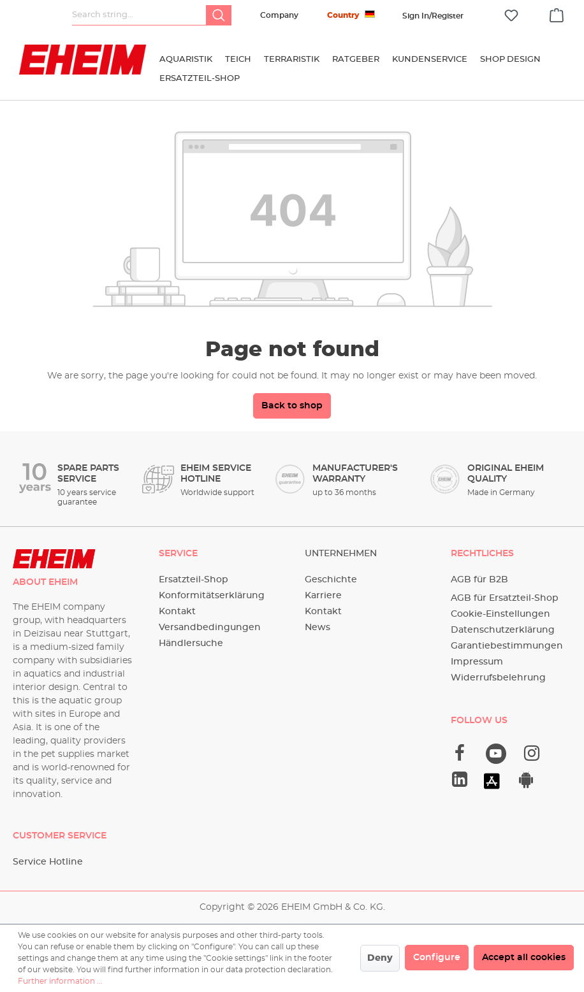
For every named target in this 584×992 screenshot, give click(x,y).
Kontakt (177, 611)
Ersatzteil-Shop (193, 579)
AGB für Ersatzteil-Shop (504, 598)
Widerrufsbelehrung (498, 677)
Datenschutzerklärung (503, 630)
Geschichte (331, 579)
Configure (436, 957)
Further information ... (60, 981)
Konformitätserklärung (212, 595)
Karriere (323, 595)
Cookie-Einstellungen (500, 614)
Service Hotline (48, 862)
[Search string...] (139, 15)
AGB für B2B (479, 579)
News (317, 627)
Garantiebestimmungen (507, 646)
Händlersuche (191, 643)
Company (279, 15)
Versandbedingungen (210, 627)
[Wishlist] (511, 15)
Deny (380, 958)
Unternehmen (341, 553)
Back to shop (292, 405)
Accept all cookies (524, 957)
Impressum (477, 662)
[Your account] (433, 16)
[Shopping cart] (556, 13)
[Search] (218, 15)
